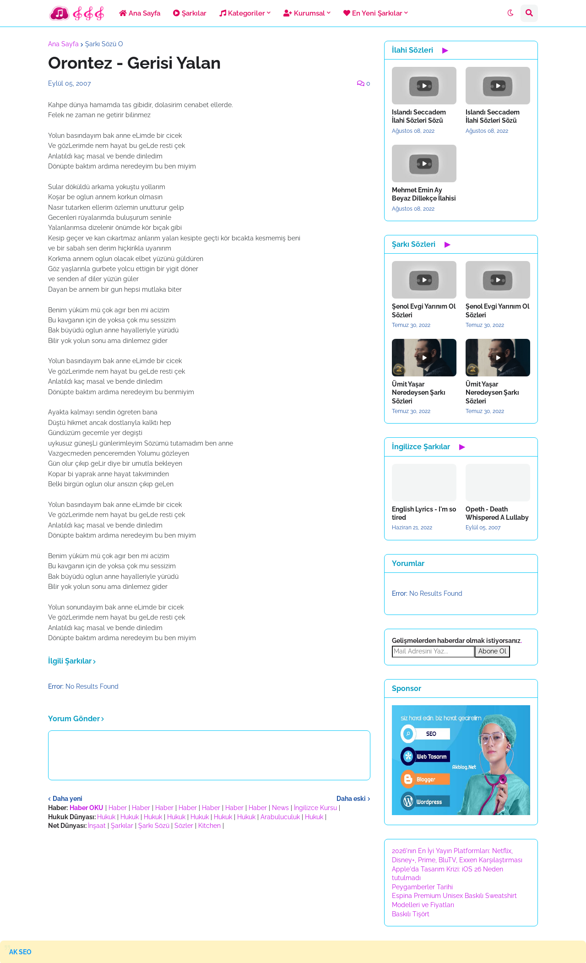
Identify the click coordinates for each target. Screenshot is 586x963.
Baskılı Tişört (410, 914)
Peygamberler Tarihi (422, 887)
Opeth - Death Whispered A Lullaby (497, 513)
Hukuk (106, 817)
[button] (510, 13)
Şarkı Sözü (153, 825)
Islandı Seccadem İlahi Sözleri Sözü (419, 116)
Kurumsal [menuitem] (304, 13)
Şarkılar (122, 825)
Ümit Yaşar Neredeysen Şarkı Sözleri (418, 392)
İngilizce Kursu (315, 807)
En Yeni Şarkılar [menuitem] (372, 13)
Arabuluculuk (280, 817)
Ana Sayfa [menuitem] (139, 13)
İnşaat (97, 825)
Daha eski (351, 798)
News (280, 807)
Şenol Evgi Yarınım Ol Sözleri (424, 310)
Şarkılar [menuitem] (189, 13)
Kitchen (209, 825)
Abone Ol (492, 651)
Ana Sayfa (63, 44)
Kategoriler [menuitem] (242, 13)
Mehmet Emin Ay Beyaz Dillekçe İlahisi (424, 194)
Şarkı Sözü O (104, 44)
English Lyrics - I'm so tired (424, 513)
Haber (118, 807)
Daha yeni (67, 798)
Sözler (183, 825)
